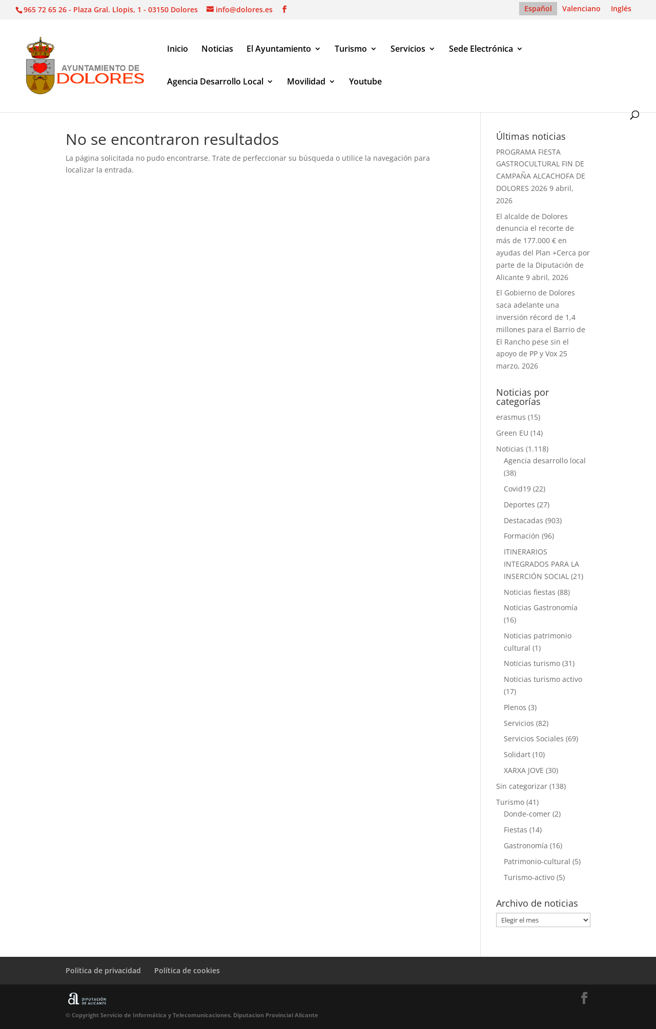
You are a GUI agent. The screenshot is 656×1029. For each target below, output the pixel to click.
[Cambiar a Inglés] (621, 8)
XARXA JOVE (524, 770)
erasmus (511, 417)
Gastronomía (526, 845)
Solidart (517, 754)
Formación (522, 536)
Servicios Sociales (534, 738)
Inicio (177, 49)
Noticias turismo (532, 663)
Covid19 (517, 489)
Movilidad (306, 82)
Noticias (217, 49)
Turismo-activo (529, 877)
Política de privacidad (103, 970)
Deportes (519, 504)
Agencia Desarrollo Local (215, 82)
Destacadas (523, 520)
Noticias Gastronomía (541, 607)
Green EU (512, 433)
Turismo (351, 49)
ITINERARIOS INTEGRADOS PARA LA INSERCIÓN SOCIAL (541, 564)
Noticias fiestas (530, 592)
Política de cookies (187, 970)
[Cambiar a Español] (538, 8)
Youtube (365, 82)
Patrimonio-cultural (537, 861)
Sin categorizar (521, 786)
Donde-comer (527, 814)
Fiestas (515, 829)
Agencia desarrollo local (545, 460)
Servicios (408, 49)
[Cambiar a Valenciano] (581, 8)
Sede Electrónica (481, 49)
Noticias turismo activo (543, 679)
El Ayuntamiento (279, 49)
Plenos (515, 707)
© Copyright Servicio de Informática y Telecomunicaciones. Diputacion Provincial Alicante (192, 1015)
